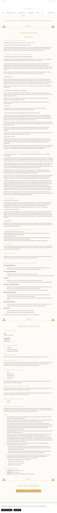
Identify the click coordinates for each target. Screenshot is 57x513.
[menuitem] (4, 13)
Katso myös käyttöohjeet (28, 485)
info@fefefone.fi (52, 1)
